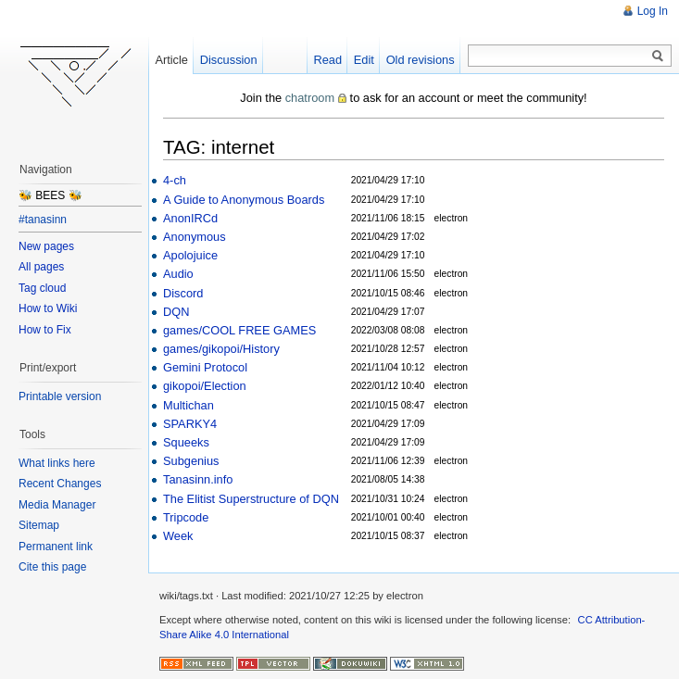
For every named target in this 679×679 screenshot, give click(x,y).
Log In (652, 11)
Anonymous (194, 237)
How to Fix (45, 329)
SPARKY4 (190, 424)
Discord (183, 293)
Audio (178, 274)
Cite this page (52, 566)
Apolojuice (190, 255)
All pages (41, 266)
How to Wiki (48, 308)
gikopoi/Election (204, 386)
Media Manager (57, 504)
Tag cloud (42, 288)
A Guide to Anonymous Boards (243, 200)
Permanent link (56, 546)
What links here (57, 463)
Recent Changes (60, 483)
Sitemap (39, 525)
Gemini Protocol (205, 367)
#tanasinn (43, 219)
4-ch (174, 180)
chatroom (309, 98)
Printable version (60, 396)
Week (178, 536)
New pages (46, 246)
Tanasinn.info (198, 479)
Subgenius (191, 461)
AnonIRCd (190, 218)
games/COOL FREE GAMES (239, 330)
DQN (176, 312)
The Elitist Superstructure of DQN (251, 499)
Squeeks (186, 442)
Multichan (188, 405)
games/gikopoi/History (221, 349)
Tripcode (185, 517)
